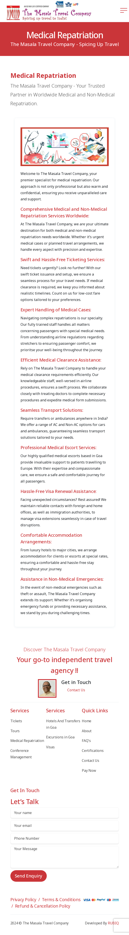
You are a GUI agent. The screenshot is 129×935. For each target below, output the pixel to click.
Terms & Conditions (61, 899)
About (87, 730)
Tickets (16, 720)
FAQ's (86, 740)
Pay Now (89, 770)
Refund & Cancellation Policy (42, 906)
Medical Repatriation (27, 740)
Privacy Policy (23, 899)
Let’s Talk (24, 801)
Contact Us (76, 690)
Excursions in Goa (60, 737)
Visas (50, 747)
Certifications (92, 750)
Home (86, 720)
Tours (15, 730)
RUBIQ (113, 923)
